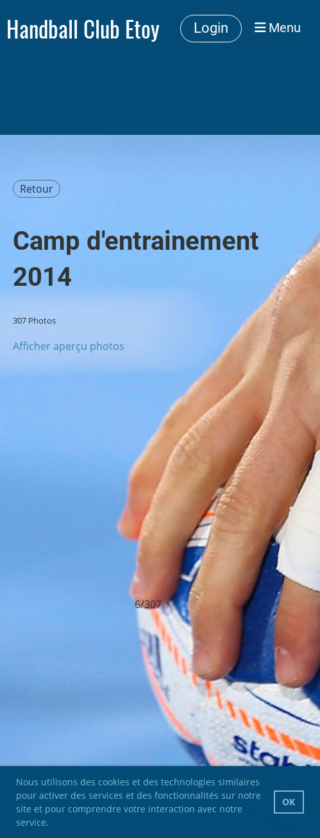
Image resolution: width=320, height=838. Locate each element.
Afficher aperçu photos (68, 346)
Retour (36, 189)
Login (211, 28)
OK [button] (288, 802)
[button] (53, 824)
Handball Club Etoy (83, 28)
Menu (278, 27)
